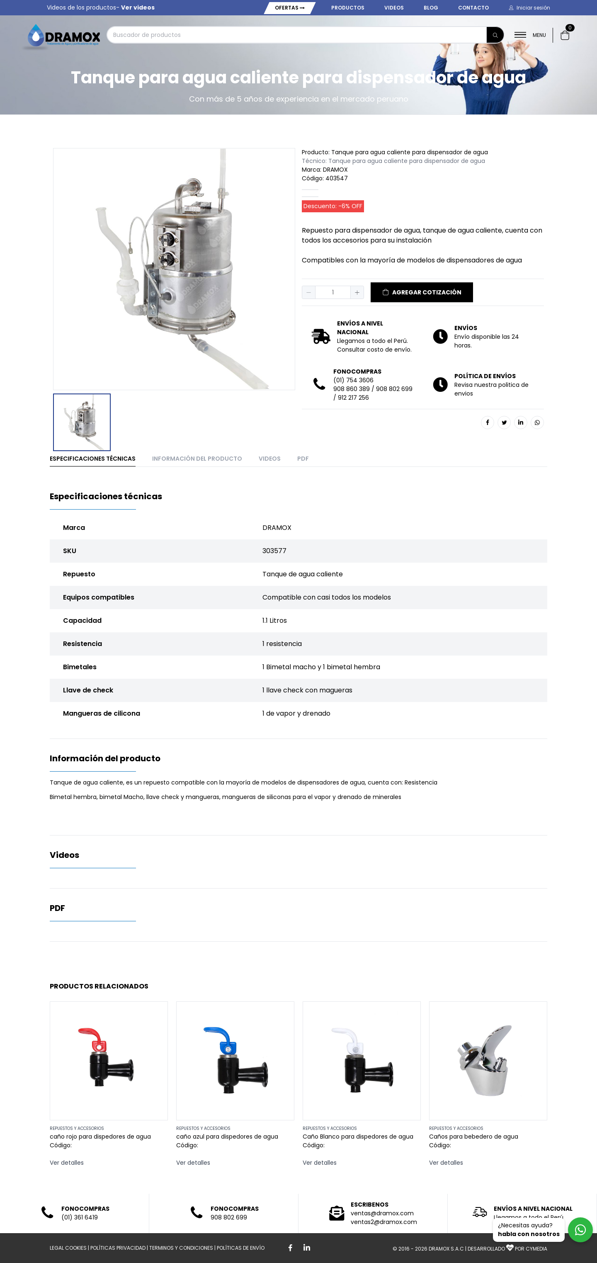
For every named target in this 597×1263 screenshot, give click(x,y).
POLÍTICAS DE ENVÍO (241, 1247)
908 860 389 (351, 389)
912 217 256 (353, 397)
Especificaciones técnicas (93, 458)
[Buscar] (495, 34)
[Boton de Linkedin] (306, 1248)
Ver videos (138, 7)
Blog (431, 7)
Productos (347, 7)
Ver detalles (67, 1163)
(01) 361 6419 (79, 1217)
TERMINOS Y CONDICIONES (181, 1247)
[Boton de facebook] (290, 1248)
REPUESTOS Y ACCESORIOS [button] (77, 1128)
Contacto (473, 7)
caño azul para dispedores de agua (227, 1136)
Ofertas (290, 7)
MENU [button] (530, 35)
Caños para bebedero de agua (473, 1136)
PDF (303, 458)
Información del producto (197, 458)
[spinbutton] (333, 292)
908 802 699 (394, 389)
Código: (61, 1145)
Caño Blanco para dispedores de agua (358, 1136)
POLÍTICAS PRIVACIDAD (118, 1247)
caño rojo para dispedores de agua (100, 1136)
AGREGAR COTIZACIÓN (421, 292)
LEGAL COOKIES (68, 1247)
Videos (394, 7)
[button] (529, 8)
